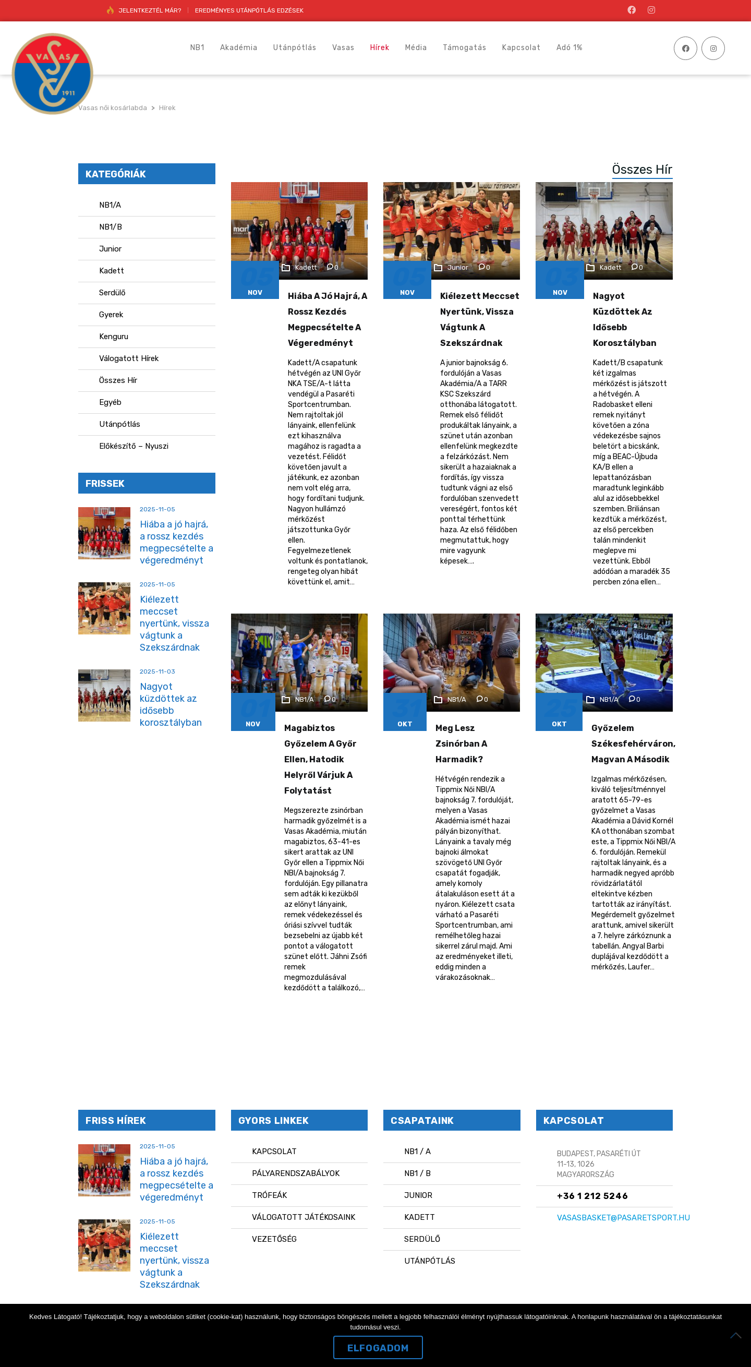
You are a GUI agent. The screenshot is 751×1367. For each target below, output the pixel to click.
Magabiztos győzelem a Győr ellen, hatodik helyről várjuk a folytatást (320, 759)
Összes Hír (118, 380)
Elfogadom (377, 1348)
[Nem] (738, 1335)
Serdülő (112, 292)
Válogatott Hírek (129, 358)
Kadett (111, 270)
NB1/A (110, 205)
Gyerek (111, 314)
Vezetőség (274, 1239)
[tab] (635, 169)
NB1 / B (417, 1173)
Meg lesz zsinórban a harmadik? (461, 743)
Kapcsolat (274, 1151)
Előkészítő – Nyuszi (133, 446)
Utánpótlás (119, 424)
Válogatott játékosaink (303, 1217)
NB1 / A (417, 1151)
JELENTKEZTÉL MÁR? (149, 10)
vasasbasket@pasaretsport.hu (623, 1217)
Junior (110, 249)
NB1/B (110, 227)
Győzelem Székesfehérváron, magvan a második (633, 743)
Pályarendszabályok (296, 1173)
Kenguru (113, 336)
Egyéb (110, 402)
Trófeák (269, 1195)
